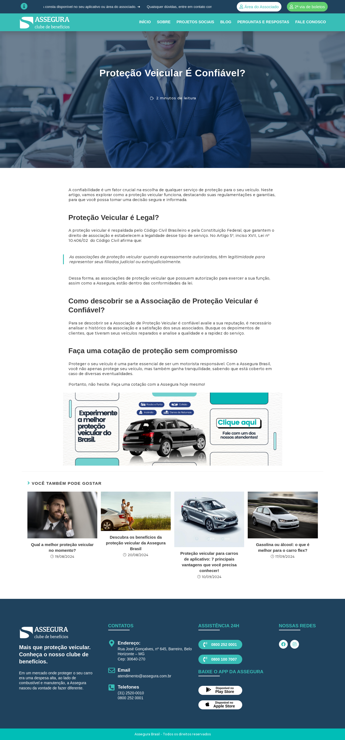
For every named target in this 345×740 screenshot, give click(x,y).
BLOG (225, 22)
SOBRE (163, 22)
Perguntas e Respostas (263, 22)
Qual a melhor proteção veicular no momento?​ (62, 547)
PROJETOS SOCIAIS (195, 22)
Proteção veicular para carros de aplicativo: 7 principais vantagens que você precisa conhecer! (209, 562)
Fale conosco (310, 22)
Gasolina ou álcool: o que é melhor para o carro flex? (282, 547)
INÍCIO (145, 22)
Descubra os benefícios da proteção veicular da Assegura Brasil (136, 543)
